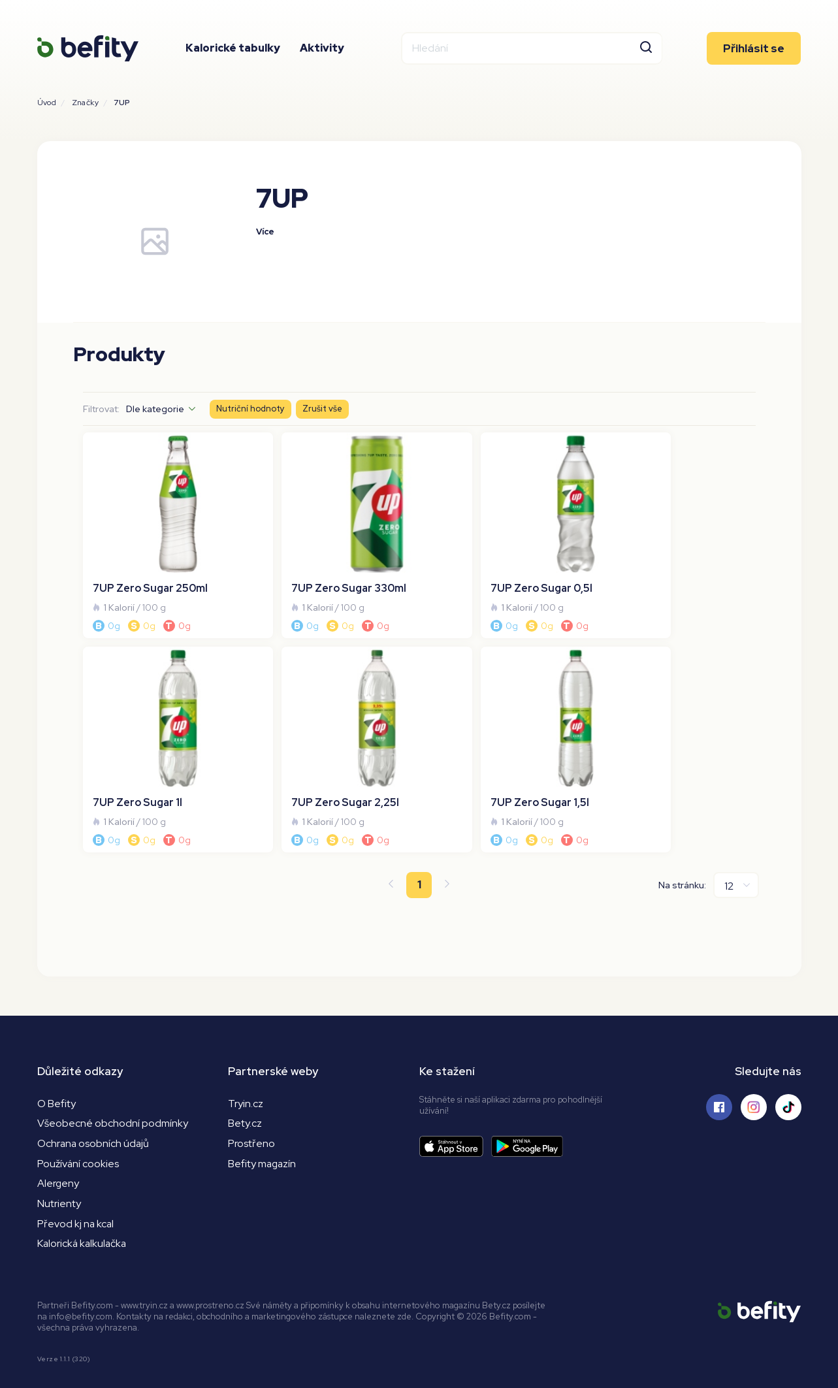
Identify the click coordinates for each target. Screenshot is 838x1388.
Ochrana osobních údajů (94, 1101)
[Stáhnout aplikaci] (455, 1103)
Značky (85, 102)
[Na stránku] (736, 842)
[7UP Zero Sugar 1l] (675, 524)
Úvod (47, 102)
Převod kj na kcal (76, 1181)
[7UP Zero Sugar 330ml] (334, 524)
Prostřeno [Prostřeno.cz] (251, 1101)
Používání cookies (78, 1121)
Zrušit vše (323, 409)
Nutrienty (59, 1161)
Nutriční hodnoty (250, 409)
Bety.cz (245, 1081)
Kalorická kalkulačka (83, 1201)
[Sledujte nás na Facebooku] (719, 1064)
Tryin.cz (245, 1060)
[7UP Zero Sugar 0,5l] (504, 524)
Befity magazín (263, 1121)
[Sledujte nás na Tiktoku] (788, 1064)
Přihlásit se (753, 49)
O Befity (56, 1060)
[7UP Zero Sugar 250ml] (164, 524)
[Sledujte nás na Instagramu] (754, 1064)
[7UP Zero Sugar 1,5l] (334, 717)
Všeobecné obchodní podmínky (112, 1081)
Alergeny (58, 1141)
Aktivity (322, 49)
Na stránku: (682, 842)
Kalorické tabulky (232, 49)
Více (266, 232)
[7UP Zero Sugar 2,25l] (164, 717)
